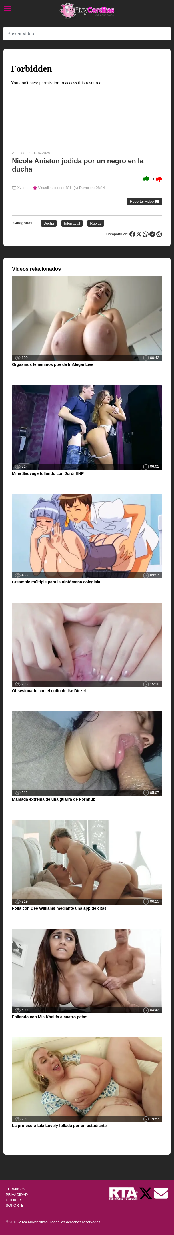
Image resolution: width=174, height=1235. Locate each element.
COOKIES (14, 1200)
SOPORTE (14, 1205)
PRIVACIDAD (17, 1194)
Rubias (95, 223)
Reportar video (144, 201)
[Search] (87, 33)
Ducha (48, 223)
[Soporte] (161, 1193)
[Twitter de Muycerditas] (146, 1193)
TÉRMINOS (15, 1189)
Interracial (72, 223)
